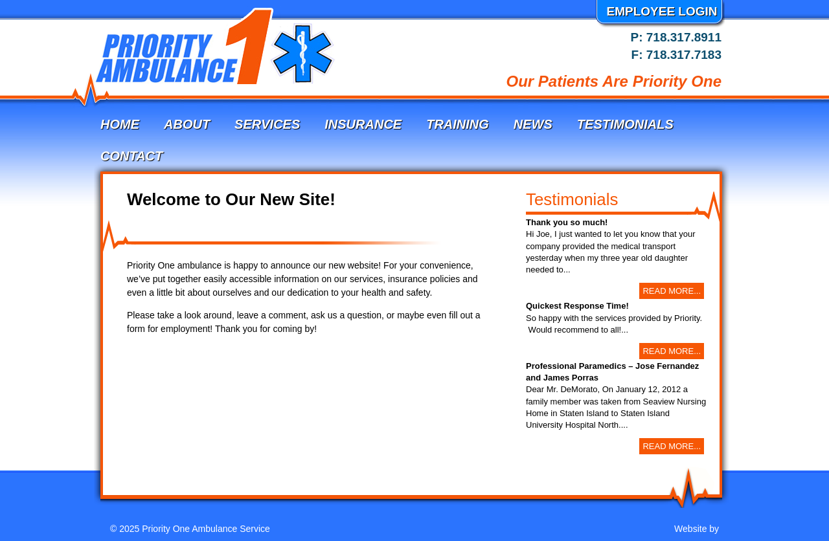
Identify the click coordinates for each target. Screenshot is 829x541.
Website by (697, 529)
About (187, 124)
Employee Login (661, 11)
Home (119, 124)
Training (457, 124)
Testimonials (625, 124)
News (533, 124)
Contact (131, 156)
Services (267, 124)
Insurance (363, 124)
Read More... (671, 291)
